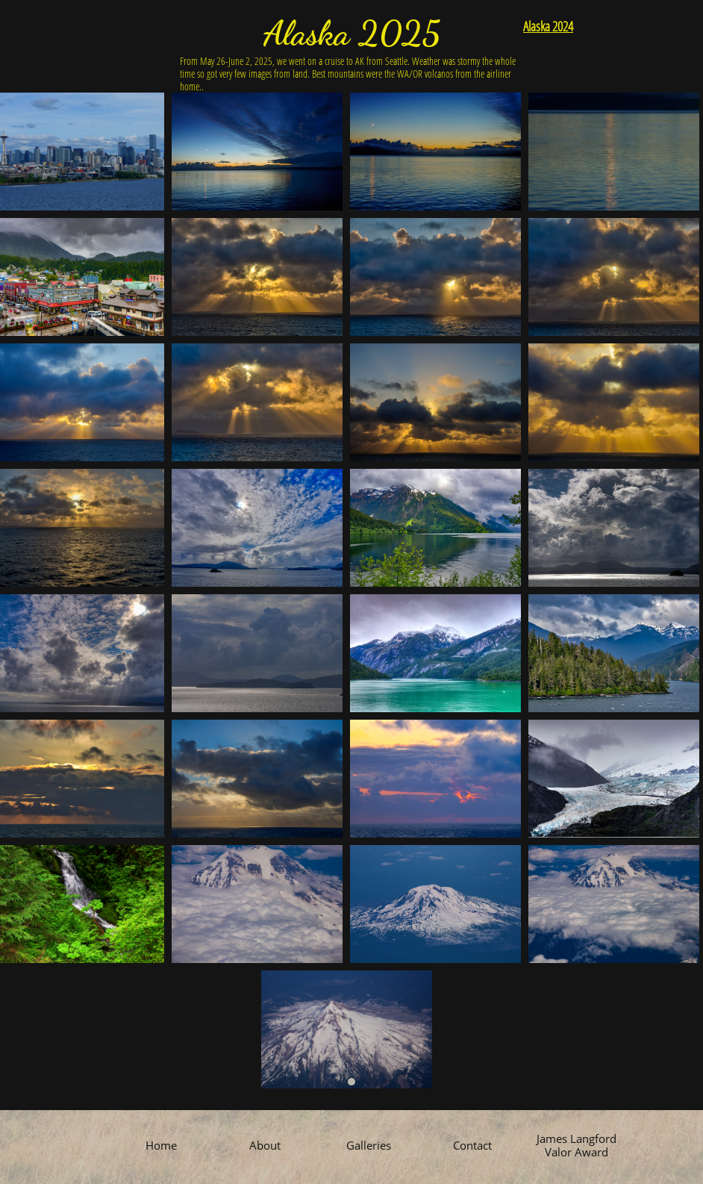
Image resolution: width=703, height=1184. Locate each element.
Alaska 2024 (548, 26)
